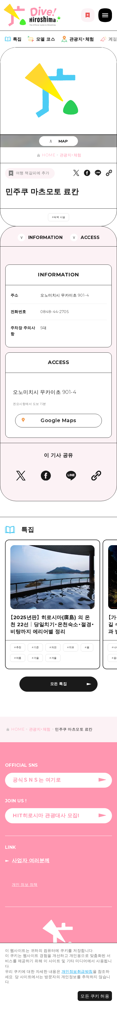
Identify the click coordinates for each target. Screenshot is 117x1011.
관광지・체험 (70, 155)
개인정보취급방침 (77, 971)
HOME (48, 155)
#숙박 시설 (58, 217)
